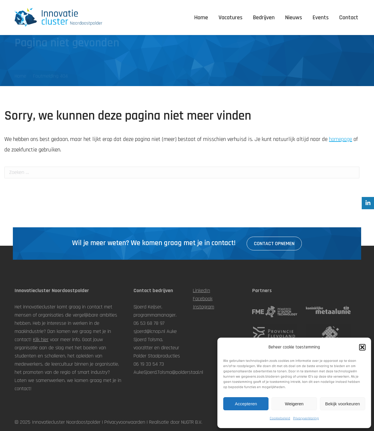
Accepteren (246, 403)
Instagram (203, 306)
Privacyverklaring (306, 418)
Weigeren (294, 403)
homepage (340, 139)
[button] (362, 347)
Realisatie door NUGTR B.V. (175, 422)
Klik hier (41, 339)
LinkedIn (201, 290)
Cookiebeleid (280, 418)
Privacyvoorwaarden (124, 422)
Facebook (202, 298)
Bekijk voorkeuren (342, 403)
